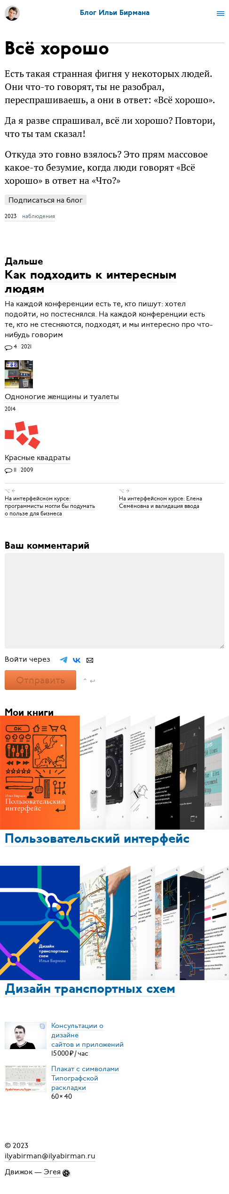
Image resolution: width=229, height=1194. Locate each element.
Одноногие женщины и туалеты (62, 397)
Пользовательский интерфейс (97, 839)
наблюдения (38, 216)
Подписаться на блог (45, 200)
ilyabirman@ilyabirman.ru (50, 1156)
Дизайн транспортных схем (90, 989)
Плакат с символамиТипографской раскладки (85, 1078)
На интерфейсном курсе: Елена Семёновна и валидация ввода (160, 502)
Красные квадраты (38, 458)
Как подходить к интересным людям (90, 282)
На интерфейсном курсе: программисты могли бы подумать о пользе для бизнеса (50, 506)
